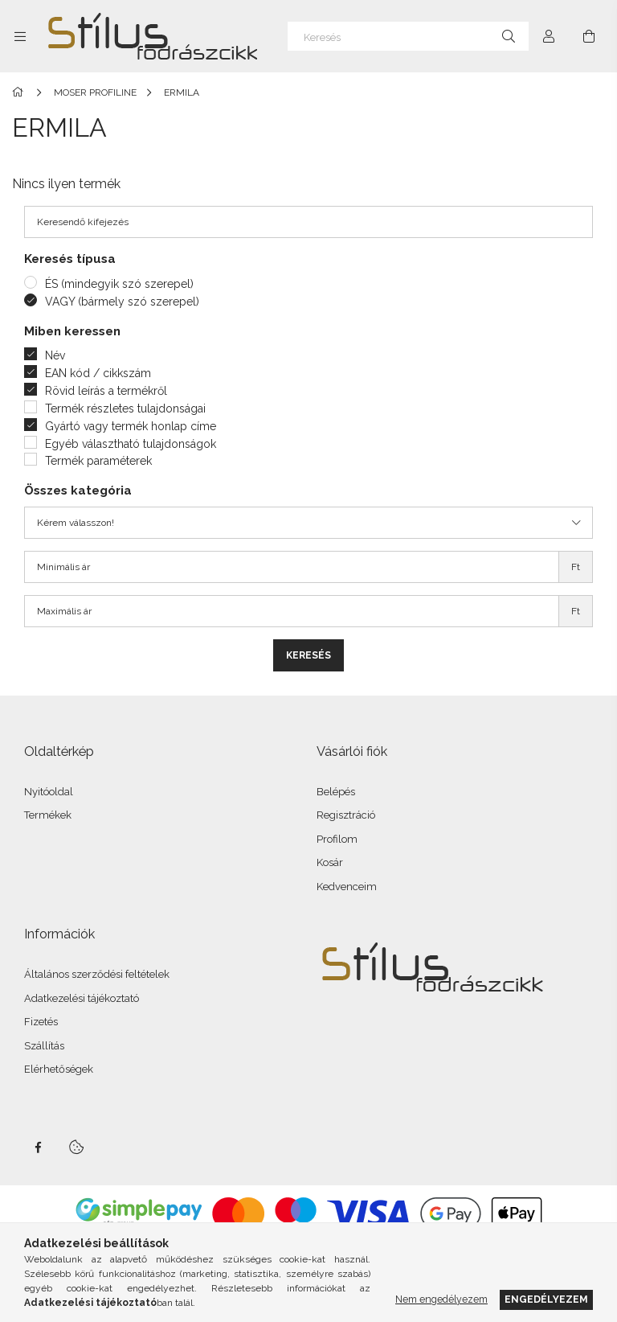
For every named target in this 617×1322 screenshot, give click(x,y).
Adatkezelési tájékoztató (81, 998)
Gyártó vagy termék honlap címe (130, 426)
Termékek (48, 815)
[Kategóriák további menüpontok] (20, 36)
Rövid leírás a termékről (106, 390)
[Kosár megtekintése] (589, 36)
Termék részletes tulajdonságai (125, 408)
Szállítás (44, 1046)
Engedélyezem (546, 1299)
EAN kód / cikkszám (98, 373)
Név (55, 355)
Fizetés (41, 1022)
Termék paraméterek (98, 460)
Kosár (330, 862)
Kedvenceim (347, 887)
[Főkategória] (20, 92)
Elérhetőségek (58, 1069)
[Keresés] (408, 36)
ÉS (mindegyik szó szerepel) (119, 283)
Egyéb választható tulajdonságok (130, 443)
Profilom (337, 839)
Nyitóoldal (48, 792)
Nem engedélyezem (441, 1299)
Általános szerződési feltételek (97, 974)
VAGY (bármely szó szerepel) (122, 301)
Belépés (336, 792)
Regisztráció (346, 815)
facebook (37, 1147)
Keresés (308, 655)
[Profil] (549, 36)
